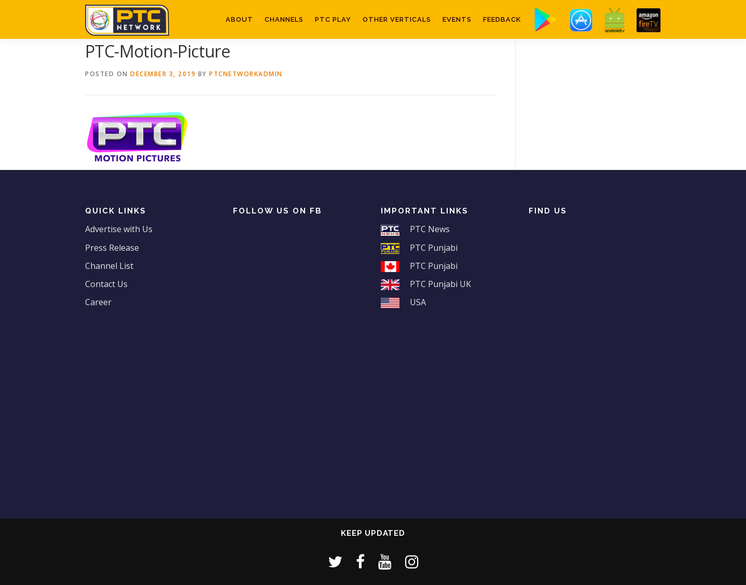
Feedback (502, 19)
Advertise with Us (119, 229)
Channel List (109, 266)
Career (98, 302)
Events (457, 19)
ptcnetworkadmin (246, 73)
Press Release (112, 247)
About (239, 19)
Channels (284, 19)
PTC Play (333, 19)
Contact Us (106, 284)
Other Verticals (397, 19)
